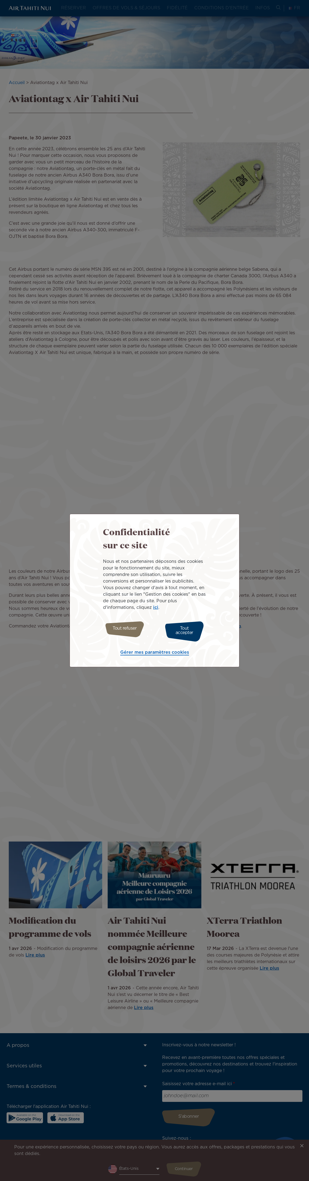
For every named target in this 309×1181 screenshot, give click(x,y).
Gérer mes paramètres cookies (154, 651)
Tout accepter (187, 631)
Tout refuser (122, 631)
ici (155, 609)
